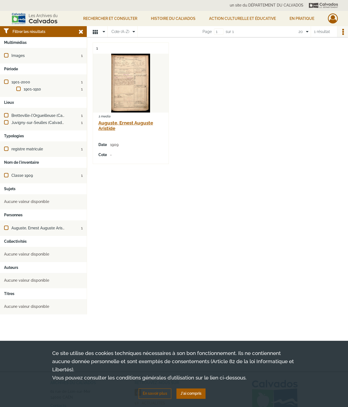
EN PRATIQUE (302, 18)
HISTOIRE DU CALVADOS (173, 18)
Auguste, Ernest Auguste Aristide (40, 228)
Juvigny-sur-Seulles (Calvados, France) (46, 122)
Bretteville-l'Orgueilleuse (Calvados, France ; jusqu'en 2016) (63, 115)
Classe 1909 (22, 175)
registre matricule (27, 149)
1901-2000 (20, 82)
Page (207, 31)
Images (18, 55)
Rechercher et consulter (110, 18)
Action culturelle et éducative (242, 18)
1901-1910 (32, 89)
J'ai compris (191, 393)
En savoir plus (155, 393)
